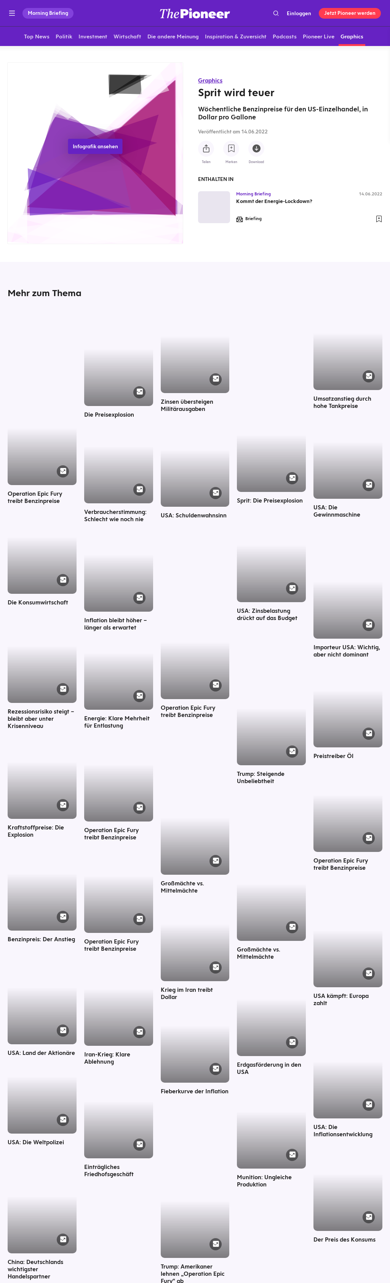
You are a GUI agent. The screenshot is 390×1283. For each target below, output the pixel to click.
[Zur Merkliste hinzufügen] (231, 149)
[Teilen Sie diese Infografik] (206, 149)
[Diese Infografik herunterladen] (256, 149)
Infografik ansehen (95, 147)
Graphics (210, 80)
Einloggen (299, 13)
